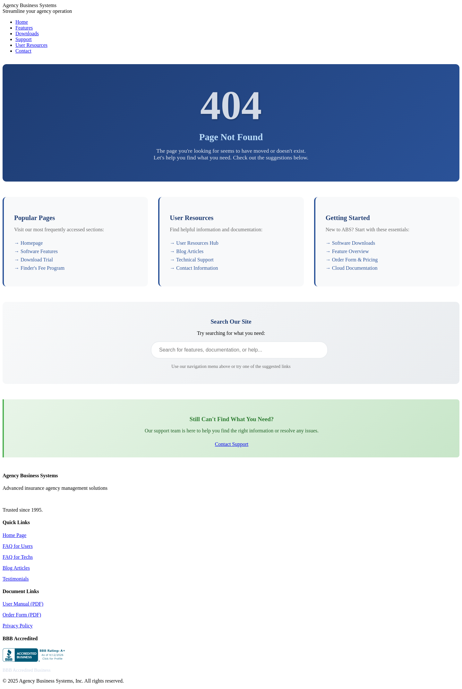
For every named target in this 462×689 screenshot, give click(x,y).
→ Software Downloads (350, 243)
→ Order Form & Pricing (352, 259)
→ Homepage (28, 243)
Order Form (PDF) (22, 614)
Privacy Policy (18, 625)
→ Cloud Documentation (352, 268)
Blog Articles (16, 568)
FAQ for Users (18, 546)
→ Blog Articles (186, 251)
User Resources (31, 45)
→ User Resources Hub (194, 243)
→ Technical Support (191, 259)
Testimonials (16, 579)
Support (23, 39)
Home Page (14, 535)
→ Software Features (36, 251)
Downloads (27, 33)
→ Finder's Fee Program (39, 268)
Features (24, 27)
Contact (23, 51)
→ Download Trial (33, 259)
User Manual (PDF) (23, 604)
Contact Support (231, 444)
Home (21, 22)
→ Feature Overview (347, 251)
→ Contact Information (194, 268)
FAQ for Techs (18, 557)
